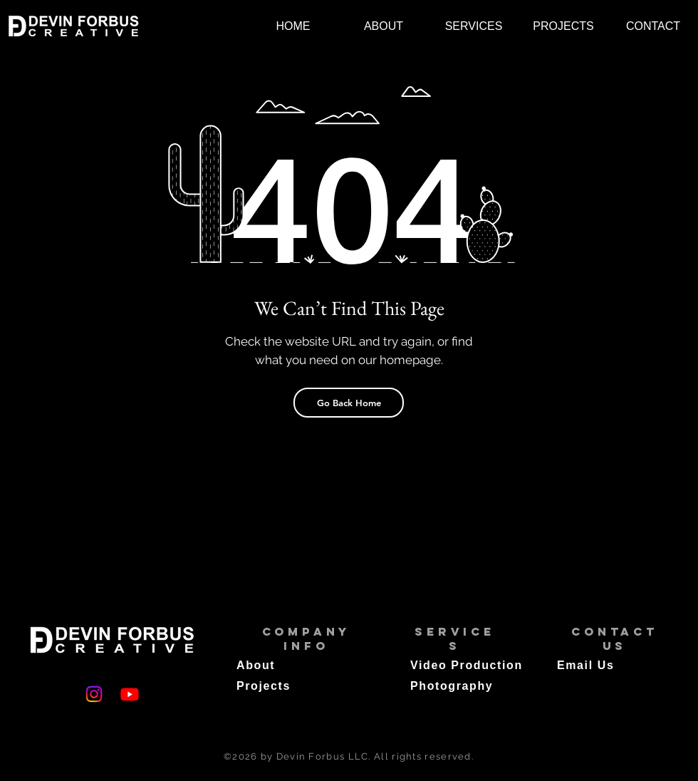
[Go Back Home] (348, 403)
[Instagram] (94, 694)
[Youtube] (129, 694)
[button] (474, 26)
